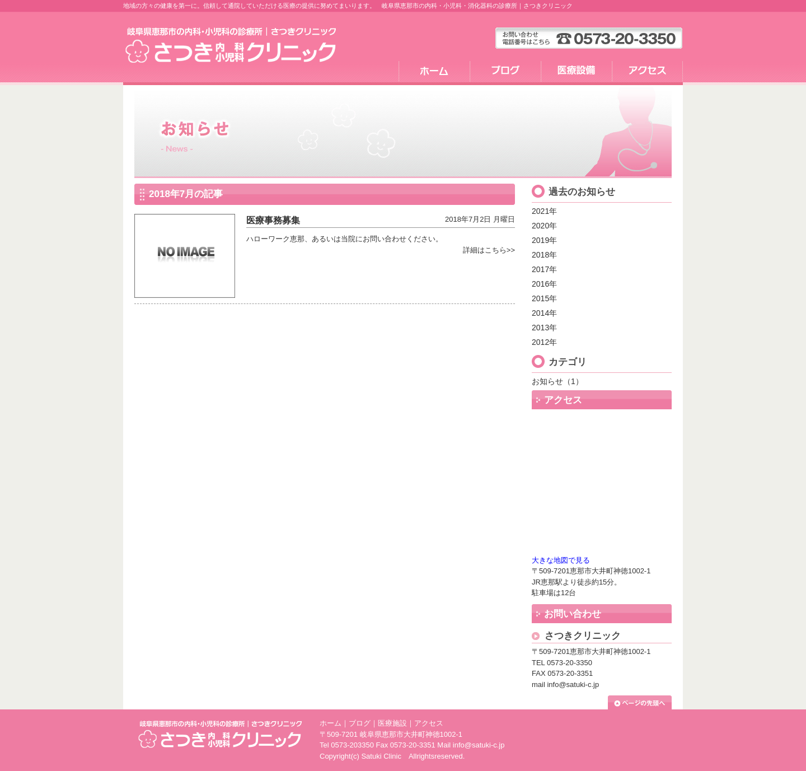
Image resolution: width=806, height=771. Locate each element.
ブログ (360, 723)
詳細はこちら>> (489, 250)
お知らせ (547, 381)
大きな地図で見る (561, 560)
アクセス (428, 723)
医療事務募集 (273, 220)
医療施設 (392, 723)
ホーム (330, 723)
